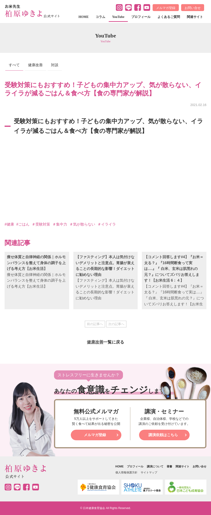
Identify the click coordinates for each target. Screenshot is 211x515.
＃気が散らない (82, 224)
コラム (100, 17)
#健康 (9, 224)
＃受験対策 (41, 224)
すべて (14, 65)
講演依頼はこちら (163, 435)
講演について (155, 466)
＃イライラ (106, 224)
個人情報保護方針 (126, 472)
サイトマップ (149, 472)
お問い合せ (193, 8)
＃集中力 (59, 224)
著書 (169, 466)
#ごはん (22, 224)
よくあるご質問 (168, 17)
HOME (83, 17)
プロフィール (141, 17)
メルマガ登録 (165, 8)
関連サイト (195, 17)
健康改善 (35, 65)
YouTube (118, 17)
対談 (54, 65)
